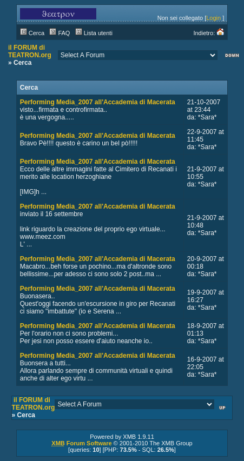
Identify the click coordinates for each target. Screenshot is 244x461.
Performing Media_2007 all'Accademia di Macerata (97, 102)
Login (213, 18)
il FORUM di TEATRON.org (29, 51)
